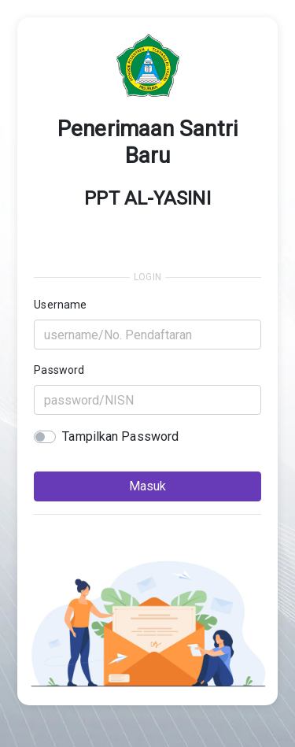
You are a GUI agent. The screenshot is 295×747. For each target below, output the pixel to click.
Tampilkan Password (120, 436)
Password (59, 370)
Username (60, 304)
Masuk (147, 486)
